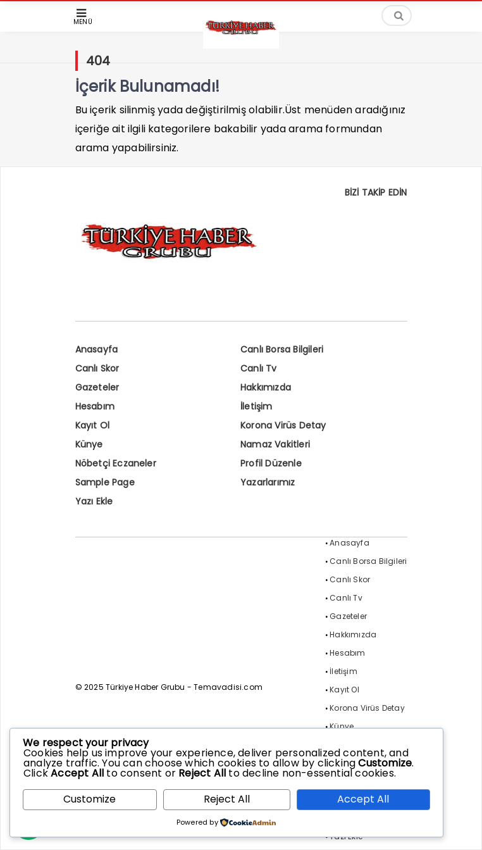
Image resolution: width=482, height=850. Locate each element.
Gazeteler (97, 387)
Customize (89, 799)
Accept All (363, 799)
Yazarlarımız (267, 482)
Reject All (227, 799)
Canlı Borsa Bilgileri (281, 349)
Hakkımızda (265, 387)
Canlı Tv (258, 368)
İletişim (256, 406)
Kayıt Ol (92, 425)
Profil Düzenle (271, 463)
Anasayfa (96, 349)
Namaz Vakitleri (275, 444)
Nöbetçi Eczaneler (115, 463)
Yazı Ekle (94, 501)
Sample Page (105, 482)
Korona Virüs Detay (283, 425)
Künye (89, 444)
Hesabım (94, 406)
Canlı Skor (97, 368)
